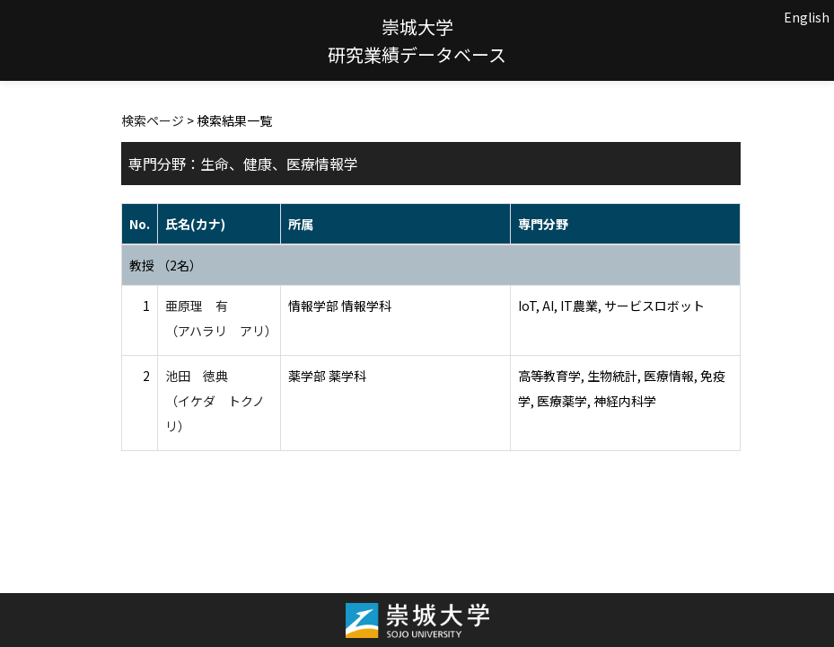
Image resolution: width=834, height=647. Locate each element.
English (807, 17)
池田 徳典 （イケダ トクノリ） (215, 401)
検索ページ (152, 120)
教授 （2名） (165, 265)
